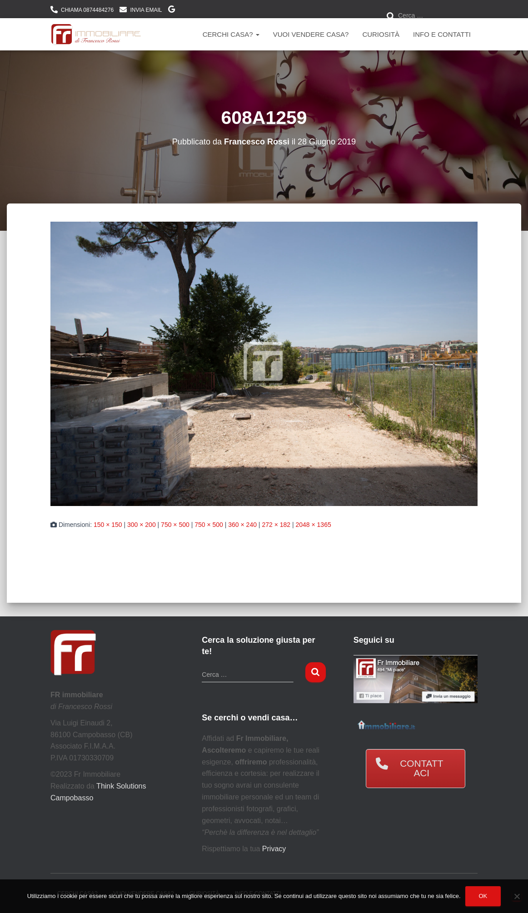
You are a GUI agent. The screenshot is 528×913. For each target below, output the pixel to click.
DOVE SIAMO (171, 10)
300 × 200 (141, 524)
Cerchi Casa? (231, 34)
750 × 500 (175, 524)
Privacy (274, 849)
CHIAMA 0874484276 (87, 10)
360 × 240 (242, 524)
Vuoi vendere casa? (311, 34)
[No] (516, 896)
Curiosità (380, 34)
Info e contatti (442, 34)
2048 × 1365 (313, 524)
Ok (483, 896)
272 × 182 (276, 524)
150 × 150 (108, 524)
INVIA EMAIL (146, 10)
